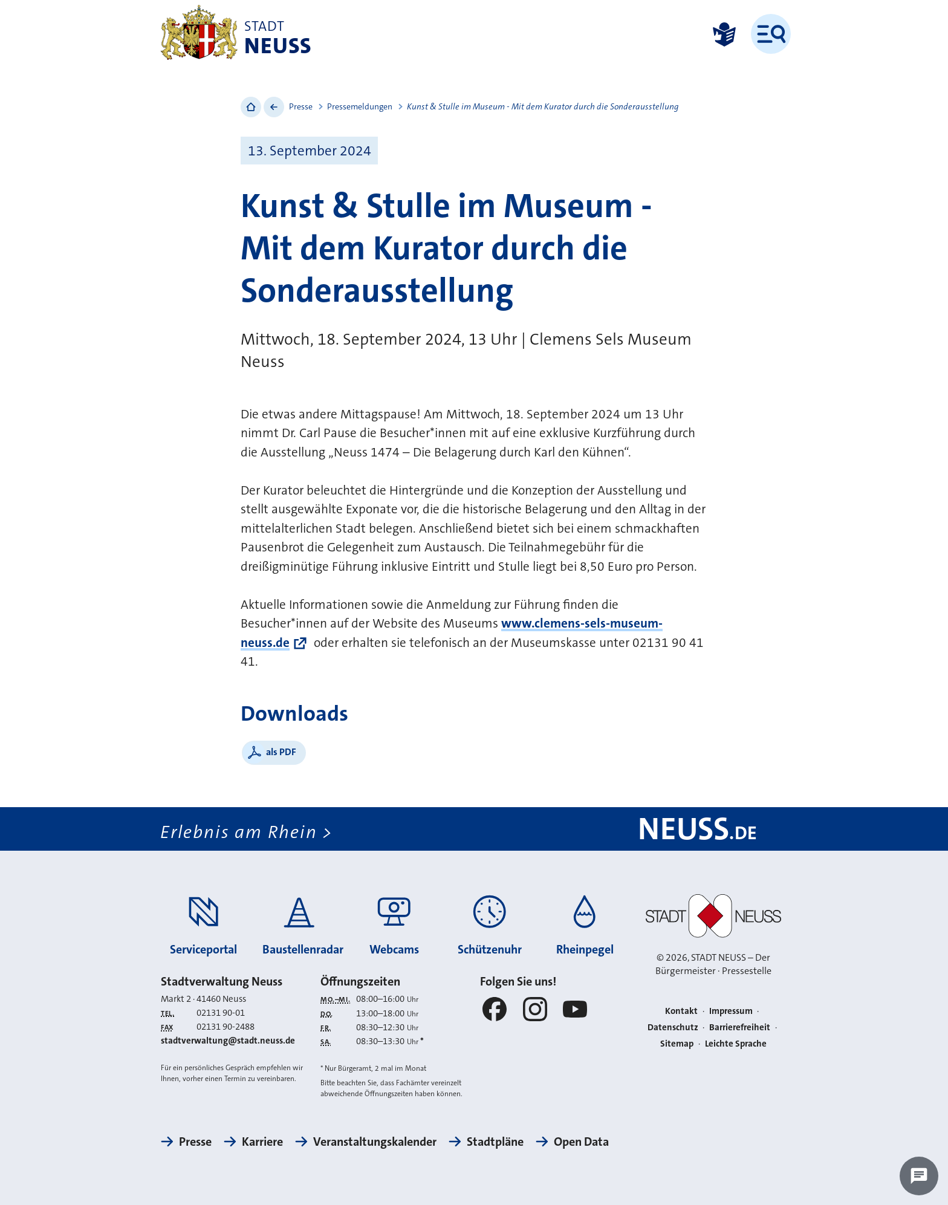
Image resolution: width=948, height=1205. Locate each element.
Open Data (581, 1141)
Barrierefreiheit (739, 1027)
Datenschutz (673, 1027)
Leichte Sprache (736, 1044)
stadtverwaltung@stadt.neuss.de (228, 1041)
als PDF (281, 751)
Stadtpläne (495, 1141)
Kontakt (681, 1011)
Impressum (731, 1011)
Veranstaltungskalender (375, 1141)
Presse (301, 106)
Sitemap (676, 1044)
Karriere (262, 1141)
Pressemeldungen (359, 106)
